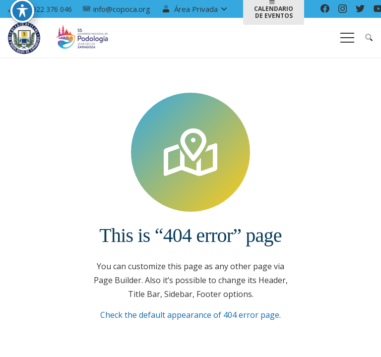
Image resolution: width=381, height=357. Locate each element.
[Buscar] (369, 38)
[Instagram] (342, 9)
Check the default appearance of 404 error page (189, 314)
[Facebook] (324, 8)
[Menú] (347, 37)
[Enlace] (24, 38)
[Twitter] (360, 8)
